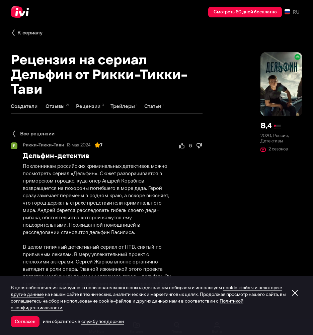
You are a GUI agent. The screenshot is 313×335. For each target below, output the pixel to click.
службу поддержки (102, 321)
